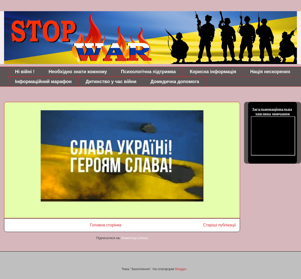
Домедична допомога (174, 81)
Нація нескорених (270, 71)
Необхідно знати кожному (78, 71)
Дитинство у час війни (111, 81)
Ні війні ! (25, 71)
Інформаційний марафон (43, 81)
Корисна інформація (213, 71)
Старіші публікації (219, 225)
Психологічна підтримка (148, 71)
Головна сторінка (106, 225)
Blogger (180, 269)
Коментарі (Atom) (135, 238)
